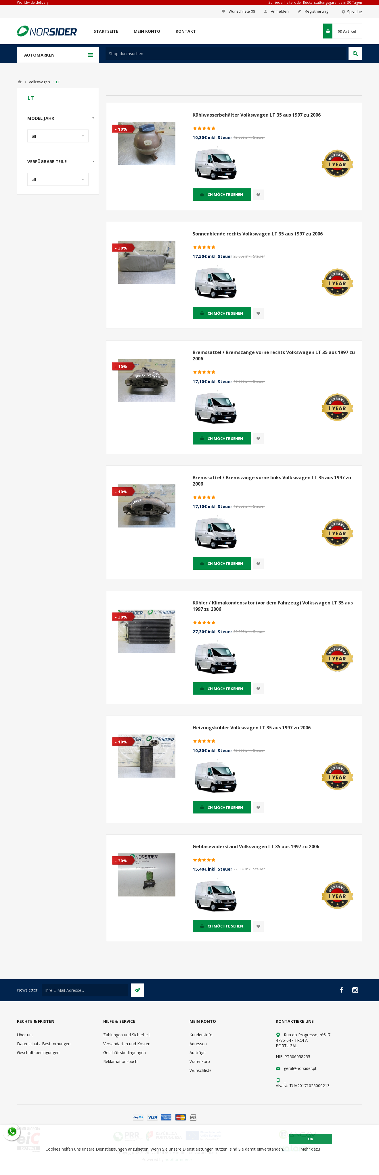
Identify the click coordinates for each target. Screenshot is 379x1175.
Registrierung (316, 11)
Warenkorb (200, 1061)
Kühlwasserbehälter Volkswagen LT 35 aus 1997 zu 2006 (257, 115)
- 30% (121, 248)
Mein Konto (147, 31)
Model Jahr (40, 118)
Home (20, 81)
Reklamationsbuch (120, 1061)
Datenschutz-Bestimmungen (43, 1043)
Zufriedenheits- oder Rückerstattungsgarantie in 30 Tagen (315, 2)
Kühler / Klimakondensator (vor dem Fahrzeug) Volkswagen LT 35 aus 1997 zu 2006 (273, 606)
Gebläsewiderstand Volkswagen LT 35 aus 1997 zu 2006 (256, 846)
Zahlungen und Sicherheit (126, 1034)
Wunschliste (201, 1070)
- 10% (121, 129)
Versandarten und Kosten (126, 1043)
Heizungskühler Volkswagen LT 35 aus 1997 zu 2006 (252, 727)
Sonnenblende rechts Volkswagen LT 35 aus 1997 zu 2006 (258, 234)
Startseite (106, 31)
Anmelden (280, 11)
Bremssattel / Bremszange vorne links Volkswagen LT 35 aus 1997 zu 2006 (272, 480)
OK (310, 1139)
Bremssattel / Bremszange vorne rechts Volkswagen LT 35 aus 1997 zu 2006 (274, 355)
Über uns (25, 1034)
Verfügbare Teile (47, 161)
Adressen (198, 1043)
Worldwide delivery (33, 2)
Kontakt (186, 31)
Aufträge (198, 1052)
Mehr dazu (310, 1149)
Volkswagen (39, 81)
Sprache (354, 11)
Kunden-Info (201, 1034)
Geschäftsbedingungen (38, 1052)
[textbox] (226, 53)
